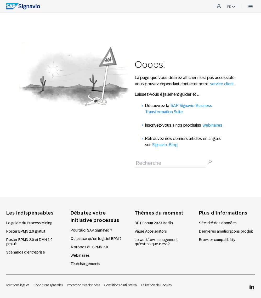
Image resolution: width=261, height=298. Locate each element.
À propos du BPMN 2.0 (89, 247)
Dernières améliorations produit (226, 231)
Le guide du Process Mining (29, 223)
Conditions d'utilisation (120, 285)
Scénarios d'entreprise (25, 252)
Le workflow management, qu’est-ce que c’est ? (156, 242)
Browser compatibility (217, 240)
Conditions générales (48, 285)
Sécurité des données (218, 223)
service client (222, 84)
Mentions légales (17, 285)
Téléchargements (85, 264)
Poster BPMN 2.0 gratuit (25, 231)
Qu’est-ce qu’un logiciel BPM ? (96, 239)
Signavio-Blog (164, 145)
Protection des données (83, 285)
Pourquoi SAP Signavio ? (91, 230)
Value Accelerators (151, 231)
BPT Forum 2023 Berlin (154, 223)
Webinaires (80, 255)
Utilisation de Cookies (156, 285)
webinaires (212, 125)
